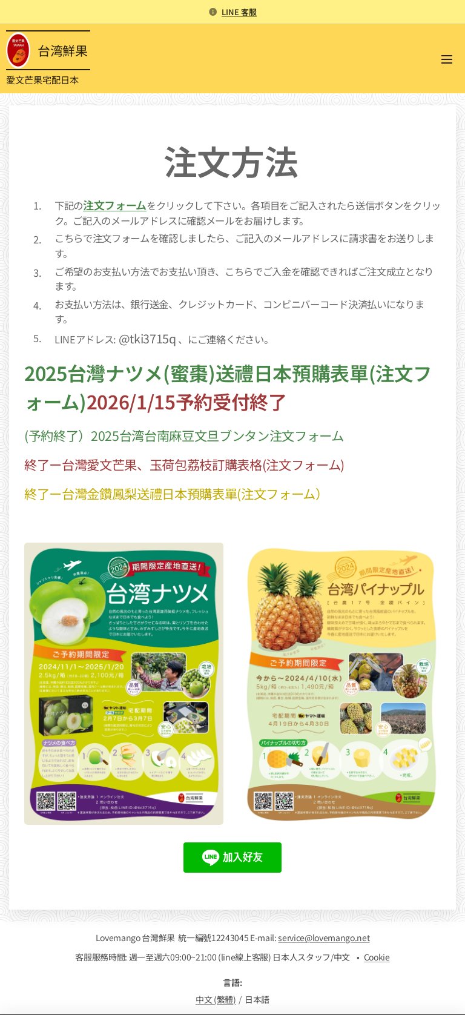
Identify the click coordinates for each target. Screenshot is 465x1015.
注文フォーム (115, 205)
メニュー (446, 59)
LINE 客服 (239, 12)
